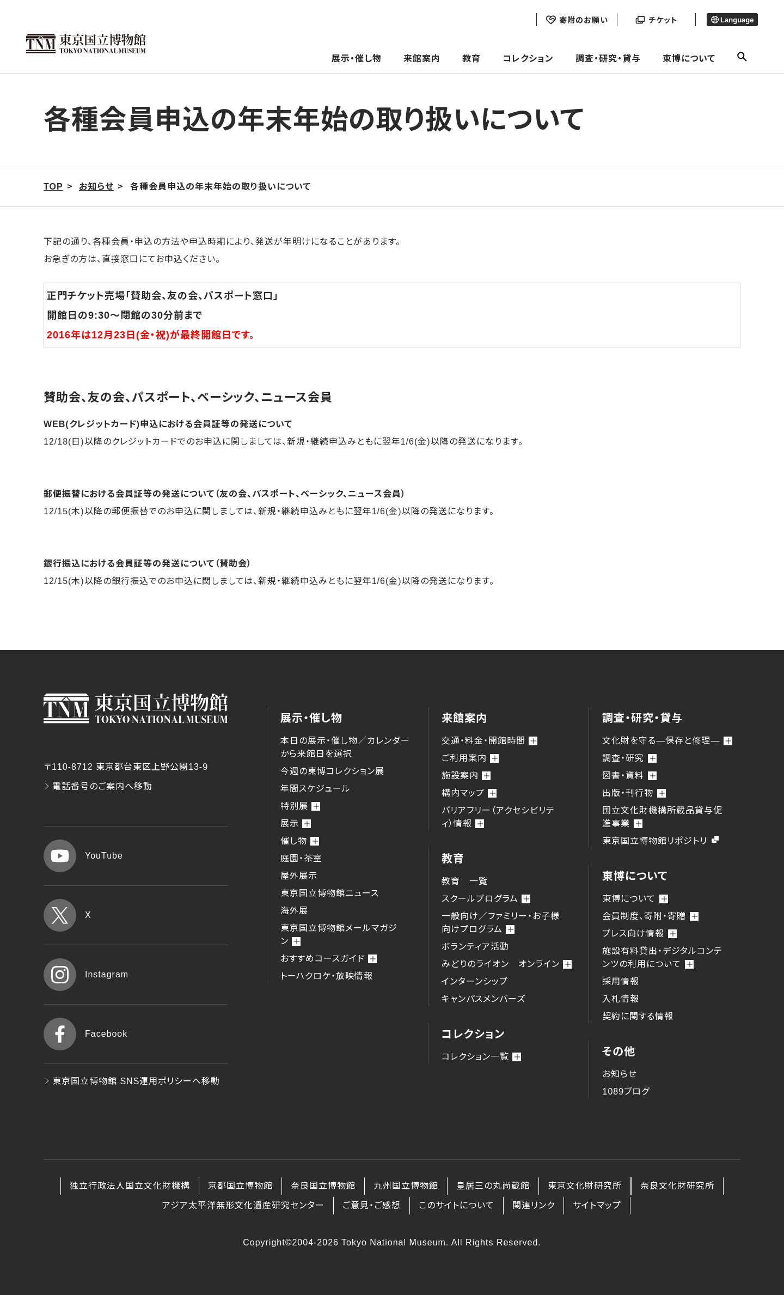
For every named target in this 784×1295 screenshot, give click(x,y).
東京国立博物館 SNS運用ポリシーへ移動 (132, 1081)
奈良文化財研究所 (677, 1185)
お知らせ (619, 1074)
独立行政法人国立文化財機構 (130, 1185)
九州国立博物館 (405, 1185)
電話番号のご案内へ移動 (98, 786)
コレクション (528, 58)
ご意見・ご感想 (371, 1205)
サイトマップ (597, 1205)
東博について (689, 58)
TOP (53, 186)
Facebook (85, 1034)
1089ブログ (626, 1091)
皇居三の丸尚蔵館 (493, 1185)
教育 (471, 58)
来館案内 (421, 58)
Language (732, 20)
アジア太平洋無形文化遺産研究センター (243, 1205)
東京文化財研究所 (585, 1185)
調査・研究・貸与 (608, 58)
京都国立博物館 (240, 1185)
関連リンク (533, 1205)
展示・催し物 (357, 58)
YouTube (83, 856)
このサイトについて (456, 1205)
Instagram (86, 974)
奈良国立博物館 (323, 1185)
